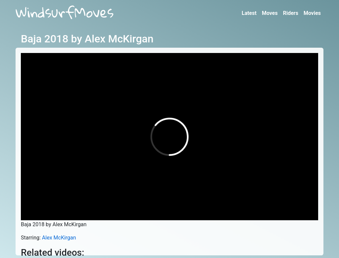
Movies (312, 13)
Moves (270, 13)
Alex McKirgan (59, 237)
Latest (249, 13)
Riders (290, 13)
